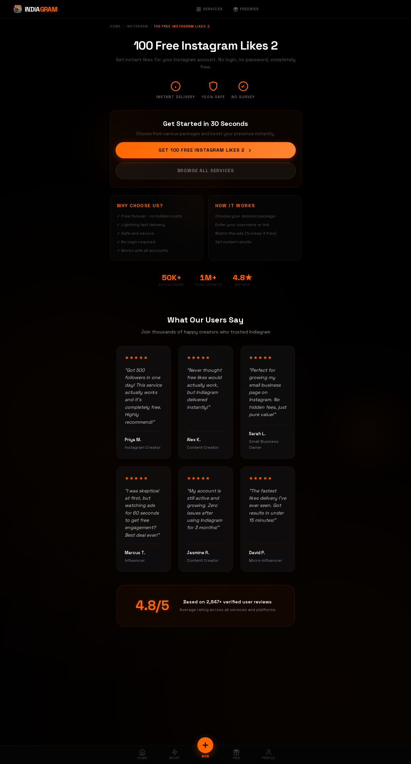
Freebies (246, 9)
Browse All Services (205, 170)
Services (209, 9)
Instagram (137, 26)
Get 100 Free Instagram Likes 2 (205, 150)
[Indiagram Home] (35, 9)
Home (115, 26)
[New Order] (205, 745)
